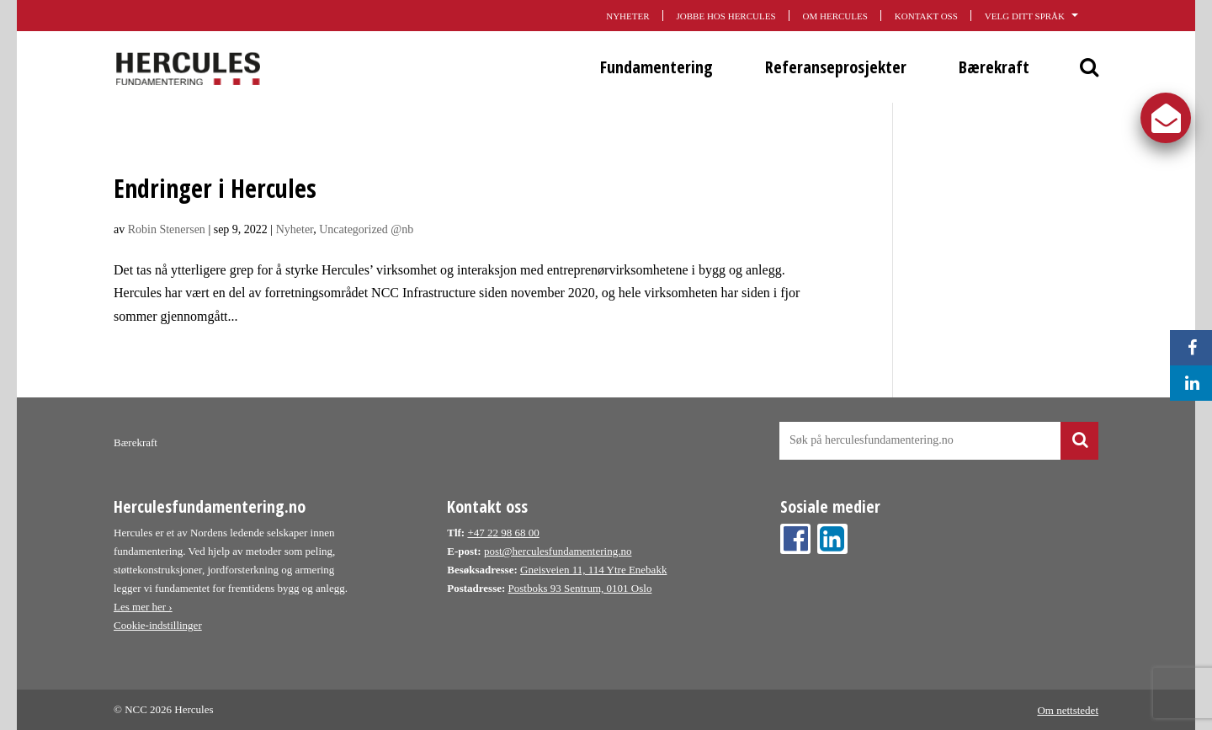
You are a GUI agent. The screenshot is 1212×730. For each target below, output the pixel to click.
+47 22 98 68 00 (503, 532)
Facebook (795, 539)
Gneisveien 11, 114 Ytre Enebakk (593, 569)
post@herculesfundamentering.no (558, 551)
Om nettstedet (1067, 709)
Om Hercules (835, 16)
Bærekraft (994, 67)
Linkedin (832, 539)
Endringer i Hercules (215, 188)
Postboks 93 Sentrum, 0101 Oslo (580, 588)
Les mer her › (143, 606)
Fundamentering (656, 67)
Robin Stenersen (166, 229)
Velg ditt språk (1041, 15)
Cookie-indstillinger (158, 625)
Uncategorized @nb (366, 229)
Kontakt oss (926, 16)
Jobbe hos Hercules (726, 16)
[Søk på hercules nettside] (938, 441)
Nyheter (627, 16)
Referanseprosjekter (835, 67)
